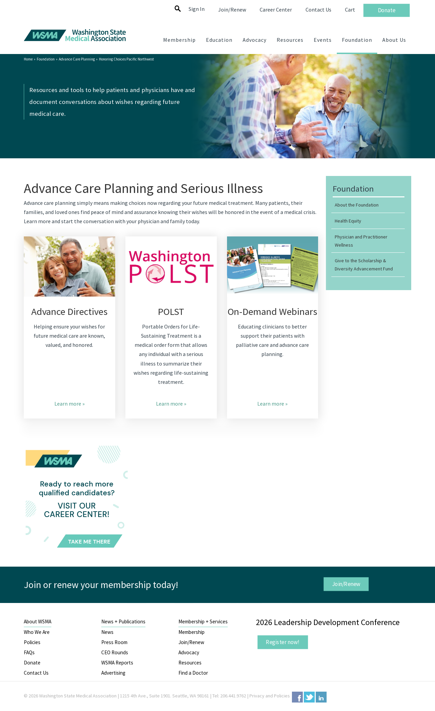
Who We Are (37, 632)
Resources (190, 662)
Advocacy (188, 652)
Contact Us (36, 673)
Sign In (197, 8)
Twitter (309, 697)
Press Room (114, 642)
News (107, 632)
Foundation (46, 59)
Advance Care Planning (77, 59)
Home (28, 59)
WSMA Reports (117, 662)
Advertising (113, 673)
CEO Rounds (114, 652)
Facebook (297, 697)
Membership (191, 632)
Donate (32, 662)
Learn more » (69, 403)
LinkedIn (321, 697)
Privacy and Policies (269, 696)
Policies (32, 642)
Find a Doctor (193, 673)
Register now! (283, 642)
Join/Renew (346, 584)
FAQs (29, 652)
